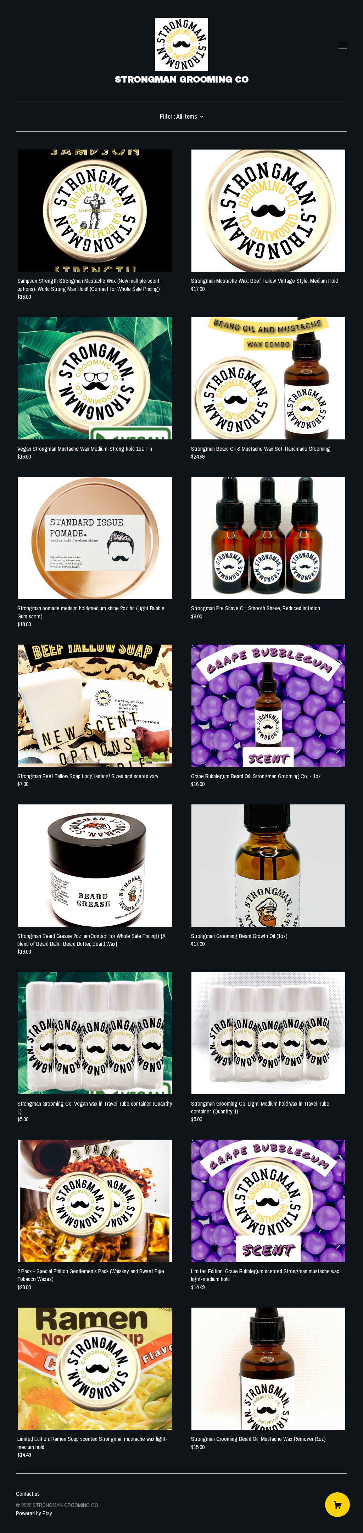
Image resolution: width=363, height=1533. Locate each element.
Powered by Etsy (34, 1513)
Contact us (28, 1494)
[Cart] (337, 1504)
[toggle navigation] (343, 46)
